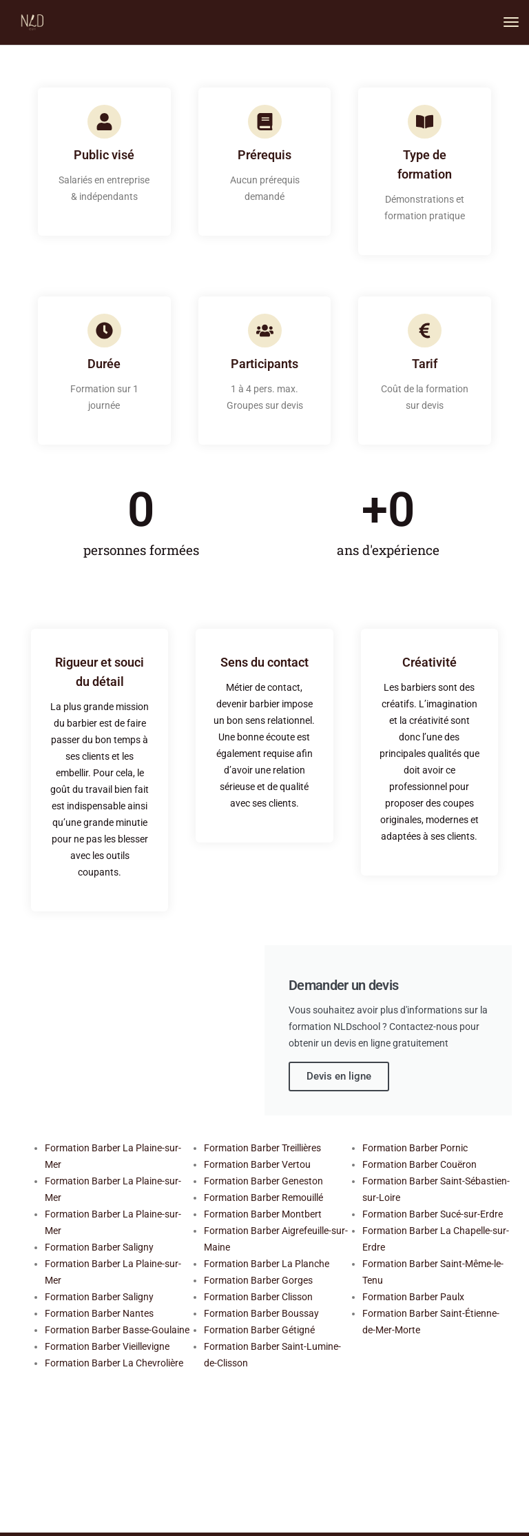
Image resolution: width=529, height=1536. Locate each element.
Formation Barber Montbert (263, 1214)
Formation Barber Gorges (258, 1280)
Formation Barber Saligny (99, 1247)
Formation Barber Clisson (258, 1296)
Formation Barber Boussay (261, 1313)
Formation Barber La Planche (266, 1263)
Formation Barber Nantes (99, 1313)
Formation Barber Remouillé (263, 1197)
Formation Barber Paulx (413, 1296)
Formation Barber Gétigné (259, 1329)
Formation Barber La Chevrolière (114, 1362)
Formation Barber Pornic (415, 1147)
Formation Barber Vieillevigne (107, 1346)
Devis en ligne (339, 1076)
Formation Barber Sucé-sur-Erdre (432, 1214)
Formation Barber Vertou (257, 1164)
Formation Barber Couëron (419, 1164)
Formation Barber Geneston (263, 1180)
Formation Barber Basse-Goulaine (117, 1329)
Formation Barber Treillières (262, 1147)
